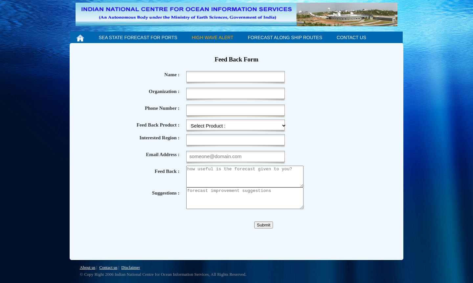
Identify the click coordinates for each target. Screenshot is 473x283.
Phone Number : (162, 108)
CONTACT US (351, 37)
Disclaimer (130, 267)
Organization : (164, 91)
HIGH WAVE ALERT (213, 37)
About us (87, 267)
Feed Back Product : (158, 125)
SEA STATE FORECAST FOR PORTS (138, 37)
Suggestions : (166, 197)
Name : (171, 74)
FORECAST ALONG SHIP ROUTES (285, 37)
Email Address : (162, 154)
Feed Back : (167, 171)
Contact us (108, 267)
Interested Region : (159, 137)
